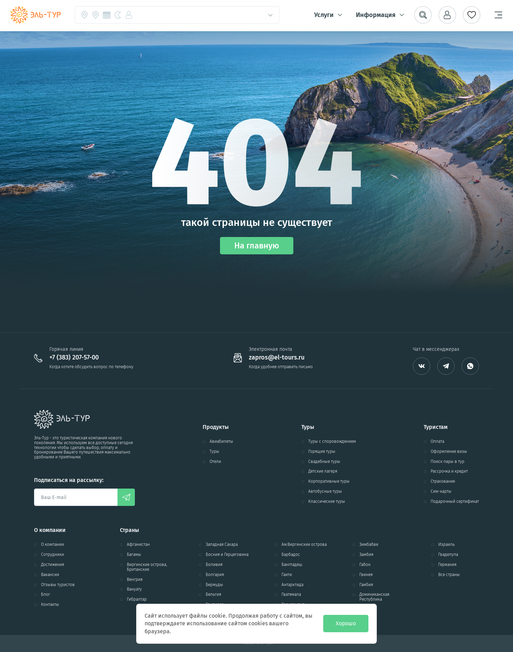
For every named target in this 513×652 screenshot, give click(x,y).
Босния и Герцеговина (227, 554)
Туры (214, 451)
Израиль (446, 544)
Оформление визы (449, 451)
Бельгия (213, 594)
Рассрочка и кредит (449, 471)
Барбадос (291, 554)
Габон (364, 564)
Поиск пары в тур (447, 461)
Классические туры (326, 501)
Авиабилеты (221, 441)
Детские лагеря (322, 471)
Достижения (52, 564)
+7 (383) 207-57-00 (74, 357)
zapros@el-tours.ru (276, 357)
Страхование (443, 481)
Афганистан (138, 544)
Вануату (134, 589)
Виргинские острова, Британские (147, 567)
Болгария (215, 575)
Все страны (449, 575)
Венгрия (134, 579)
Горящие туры (321, 451)
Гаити (287, 575)
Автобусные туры (325, 491)
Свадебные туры (324, 461)
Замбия (366, 554)
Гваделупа (448, 554)
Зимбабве (368, 544)
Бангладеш (292, 564)
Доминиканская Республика (374, 597)
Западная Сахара (222, 544)
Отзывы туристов (58, 585)
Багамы (134, 554)
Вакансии (50, 575)
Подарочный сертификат (455, 501)
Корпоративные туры (329, 481)
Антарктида (292, 585)
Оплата (437, 441)
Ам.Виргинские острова (304, 544)
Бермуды (214, 585)
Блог (45, 594)
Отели (215, 461)
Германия (447, 564)
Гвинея (366, 575)
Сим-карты (441, 491)
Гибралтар (137, 599)
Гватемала (291, 594)
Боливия (214, 564)
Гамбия (366, 585)
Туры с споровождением (332, 441)
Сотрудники (52, 554)
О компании (52, 544)
